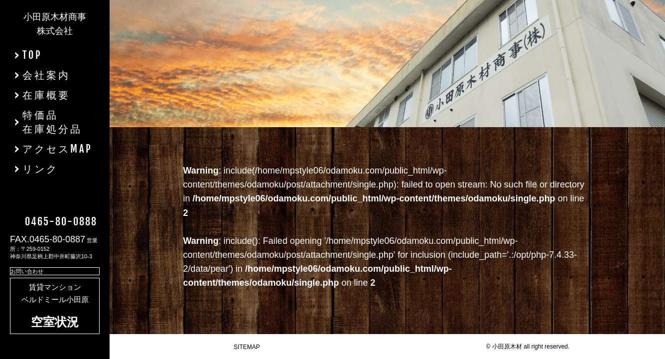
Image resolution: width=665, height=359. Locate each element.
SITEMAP (247, 347)
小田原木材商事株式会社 (54, 24)
